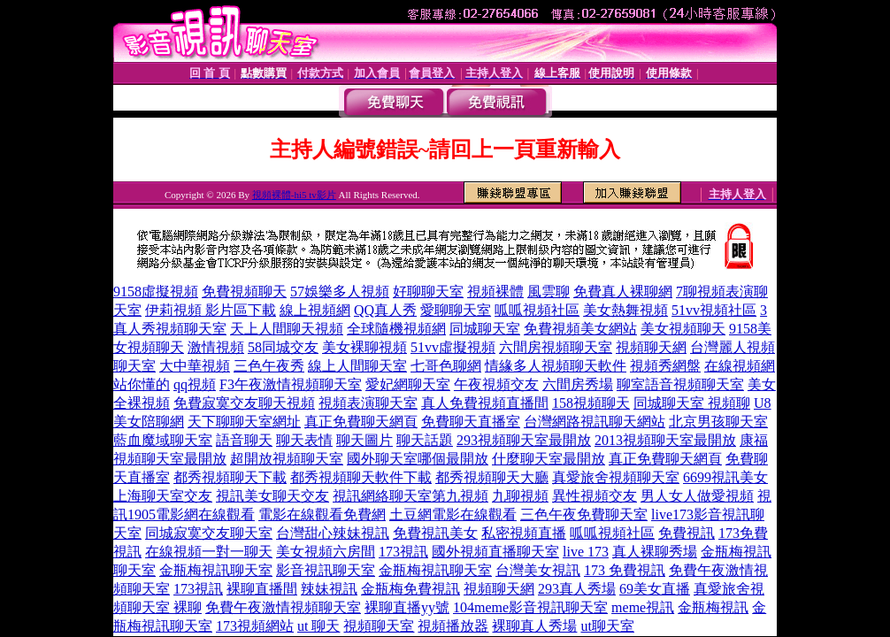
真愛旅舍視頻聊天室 (615, 477)
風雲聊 (548, 291)
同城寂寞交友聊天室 (208, 533)
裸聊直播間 (261, 588)
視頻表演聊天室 (368, 403)
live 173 (586, 551)
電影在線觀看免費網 (322, 514)
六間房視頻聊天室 (555, 347)
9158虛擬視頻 (155, 291)
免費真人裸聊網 (622, 291)
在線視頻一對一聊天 (208, 551)
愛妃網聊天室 (407, 384)
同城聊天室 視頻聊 (691, 403)
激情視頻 (216, 347)
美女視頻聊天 (683, 328)
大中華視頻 (194, 365)
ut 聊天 (318, 625)
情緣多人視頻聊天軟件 (555, 365)
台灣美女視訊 (537, 570)
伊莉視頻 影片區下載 (210, 310)
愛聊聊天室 (455, 310)
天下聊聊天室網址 (244, 421)
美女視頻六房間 (325, 551)
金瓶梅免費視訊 (410, 588)
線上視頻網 (315, 310)
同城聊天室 (484, 328)
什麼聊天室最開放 (548, 458)
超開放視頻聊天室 (286, 458)
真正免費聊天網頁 (361, 421)
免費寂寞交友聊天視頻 (244, 403)
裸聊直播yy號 (406, 607)
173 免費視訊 (624, 570)
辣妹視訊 (329, 588)
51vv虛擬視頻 (452, 347)
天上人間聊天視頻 (286, 328)
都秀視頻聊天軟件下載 (361, 477)
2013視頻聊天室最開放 (665, 440)
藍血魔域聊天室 (162, 440)
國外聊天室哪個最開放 (417, 458)
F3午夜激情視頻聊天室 (290, 384)
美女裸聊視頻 (364, 347)
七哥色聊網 (445, 365)
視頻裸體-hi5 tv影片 (294, 194)
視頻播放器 (453, 625)
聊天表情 (304, 440)
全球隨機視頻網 (396, 328)
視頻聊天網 (651, 347)
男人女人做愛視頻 (697, 495)
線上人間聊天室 (357, 365)
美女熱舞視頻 (625, 310)
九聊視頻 (520, 495)
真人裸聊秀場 (654, 551)
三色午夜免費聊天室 (584, 514)
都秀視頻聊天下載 (230, 477)
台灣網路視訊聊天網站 (594, 421)
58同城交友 (283, 347)
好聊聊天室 (428, 291)
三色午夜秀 (269, 365)
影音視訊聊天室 (325, 570)
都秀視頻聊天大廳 (492, 477)
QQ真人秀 (385, 310)
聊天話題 (424, 440)
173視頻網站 (255, 625)
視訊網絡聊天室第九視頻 (410, 495)
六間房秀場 (577, 384)
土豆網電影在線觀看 (453, 514)
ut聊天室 (606, 625)
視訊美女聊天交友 (272, 495)
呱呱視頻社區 (537, 310)
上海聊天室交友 (162, 495)
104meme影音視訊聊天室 (530, 607)
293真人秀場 (577, 588)
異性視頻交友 (594, 495)
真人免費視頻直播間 (485, 403)
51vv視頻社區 (713, 310)
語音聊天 (244, 440)
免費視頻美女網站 (580, 328)
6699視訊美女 (725, 477)
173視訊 (403, 551)
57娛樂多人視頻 (339, 291)
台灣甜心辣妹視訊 (332, 533)
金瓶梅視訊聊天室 (215, 570)
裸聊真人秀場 (534, 625)
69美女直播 (654, 588)
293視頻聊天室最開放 (524, 440)
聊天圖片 (364, 440)
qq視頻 (194, 384)
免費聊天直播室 (470, 421)
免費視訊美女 (435, 533)
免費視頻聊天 (244, 291)
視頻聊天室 (378, 625)
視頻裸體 (495, 291)
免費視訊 (686, 533)
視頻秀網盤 (665, 365)
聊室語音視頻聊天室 (680, 384)
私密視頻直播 (523, 533)
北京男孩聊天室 (718, 421)
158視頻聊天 (591, 403)
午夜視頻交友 (496, 384)
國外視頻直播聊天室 (495, 551)
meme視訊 (642, 607)
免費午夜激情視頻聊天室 (283, 607)
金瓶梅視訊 (713, 607)
